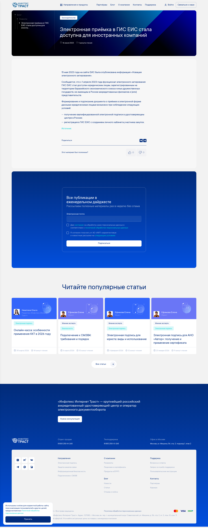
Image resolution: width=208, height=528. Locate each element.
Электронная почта (75, 214)
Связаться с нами (186, 5)
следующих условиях (106, 236)
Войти (171, 5)
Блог (19, 15)
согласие (79, 225)
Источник (67, 129)
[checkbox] (67, 225)
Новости (23, 19)
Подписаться (104, 244)
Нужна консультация (70, 420)
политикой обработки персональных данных (107, 228)
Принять (29, 519)
